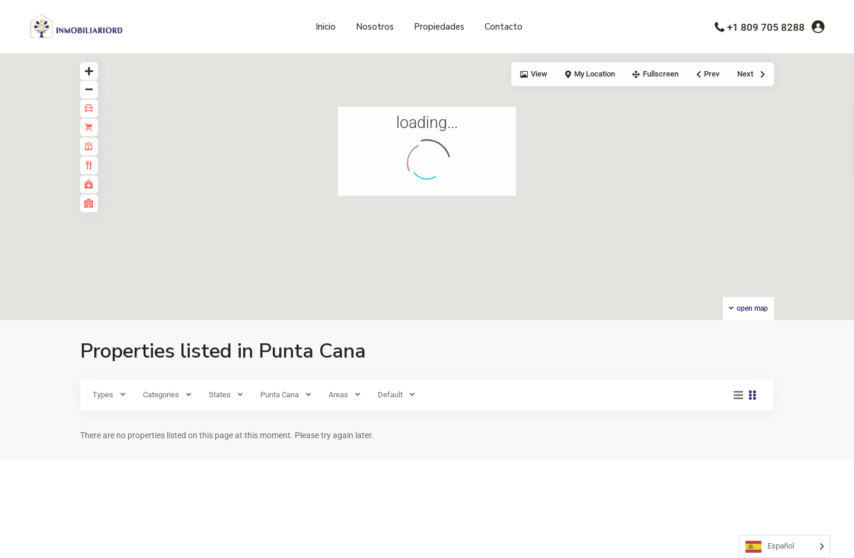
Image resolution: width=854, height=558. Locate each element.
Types (103, 394)
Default (390, 394)
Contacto (503, 27)
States (220, 394)
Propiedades (439, 27)
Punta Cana (279, 394)
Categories (161, 394)
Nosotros (375, 27)
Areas (338, 394)
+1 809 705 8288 (766, 27)
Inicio (326, 27)
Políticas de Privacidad (723, 539)
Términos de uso (650, 539)
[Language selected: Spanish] (784, 546)
